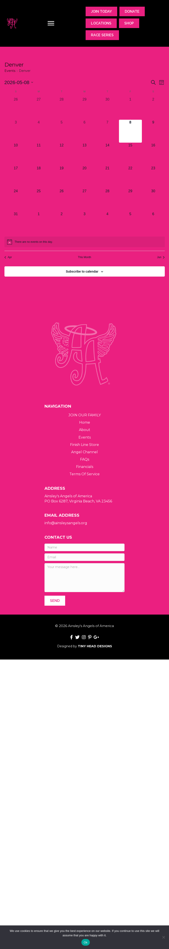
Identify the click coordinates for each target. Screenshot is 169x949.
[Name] (84, 547)
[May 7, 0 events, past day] (107, 131)
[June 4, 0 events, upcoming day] (107, 222)
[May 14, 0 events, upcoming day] (107, 154)
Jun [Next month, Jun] (161, 257)
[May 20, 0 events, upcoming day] (84, 177)
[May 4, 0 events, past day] (38, 131)
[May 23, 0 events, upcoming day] (153, 177)
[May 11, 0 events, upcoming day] (38, 154)
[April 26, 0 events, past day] (15, 108)
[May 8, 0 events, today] (130, 131)
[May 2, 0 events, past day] (153, 108)
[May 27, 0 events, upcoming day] (84, 199)
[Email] (84, 557)
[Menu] (51, 23)
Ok (85, 942)
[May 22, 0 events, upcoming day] (130, 177)
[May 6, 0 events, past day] (84, 131)
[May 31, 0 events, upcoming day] (15, 222)
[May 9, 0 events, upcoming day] (153, 131)
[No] (163, 937)
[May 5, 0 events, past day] (61, 131)
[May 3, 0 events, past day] (15, 131)
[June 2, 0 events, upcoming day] (61, 222)
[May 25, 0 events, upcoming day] (38, 199)
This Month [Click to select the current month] (84, 257)
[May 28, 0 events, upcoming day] (107, 199)
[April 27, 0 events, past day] (38, 108)
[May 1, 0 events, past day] (130, 108)
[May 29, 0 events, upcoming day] (130, 199)
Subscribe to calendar (82, 271)
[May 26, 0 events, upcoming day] (61, 199)
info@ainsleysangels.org (65, 523)
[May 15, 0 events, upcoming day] (130, 154)
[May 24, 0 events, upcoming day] (15, 199)
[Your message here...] (84, 577)
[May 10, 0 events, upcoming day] (15, 154)
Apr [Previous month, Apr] (8, 257)
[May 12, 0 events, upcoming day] (61, 154)
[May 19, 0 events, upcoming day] (61, 177)
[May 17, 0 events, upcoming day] (15, 177)
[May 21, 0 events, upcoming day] (107, 177)
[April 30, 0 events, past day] (107, 108)
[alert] (84, 242)
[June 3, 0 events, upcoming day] (84, 222)
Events (9, 71)
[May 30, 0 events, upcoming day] (153, 199)
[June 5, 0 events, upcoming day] (130, 222)
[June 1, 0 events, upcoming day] (38, 222)
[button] (54, 601)
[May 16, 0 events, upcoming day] (153, 154)
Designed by (84, 646)
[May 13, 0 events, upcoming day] (84, 154)
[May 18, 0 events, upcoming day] (38, 177)
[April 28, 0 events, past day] (61, 108)
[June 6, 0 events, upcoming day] (153, 222)
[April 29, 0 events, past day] (84, 108)
